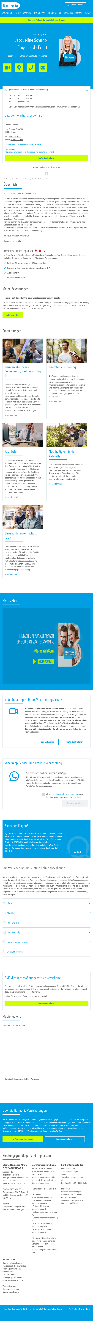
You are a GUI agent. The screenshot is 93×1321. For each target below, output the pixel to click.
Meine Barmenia (78, 4)
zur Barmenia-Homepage (17, 1140)
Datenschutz (7, 1309)
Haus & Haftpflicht (23, 13)
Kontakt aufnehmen (52, 159)
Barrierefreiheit (38, 1309)
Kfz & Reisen (39, 13)
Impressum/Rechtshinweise (22, 1309)
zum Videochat (47, 743)
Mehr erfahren (11, 416)
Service (88, 13)
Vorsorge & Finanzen (73, 13)
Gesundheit (6, 13)
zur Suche (80, 852)
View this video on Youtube (14, 1026)
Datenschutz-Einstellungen (53, 1309)
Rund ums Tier (54, 13)
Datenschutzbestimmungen (68, 795)
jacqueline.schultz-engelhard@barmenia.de (23, 145)
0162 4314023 (15, 137)
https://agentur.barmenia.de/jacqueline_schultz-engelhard (29, 153)
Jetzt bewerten (14, 316)
